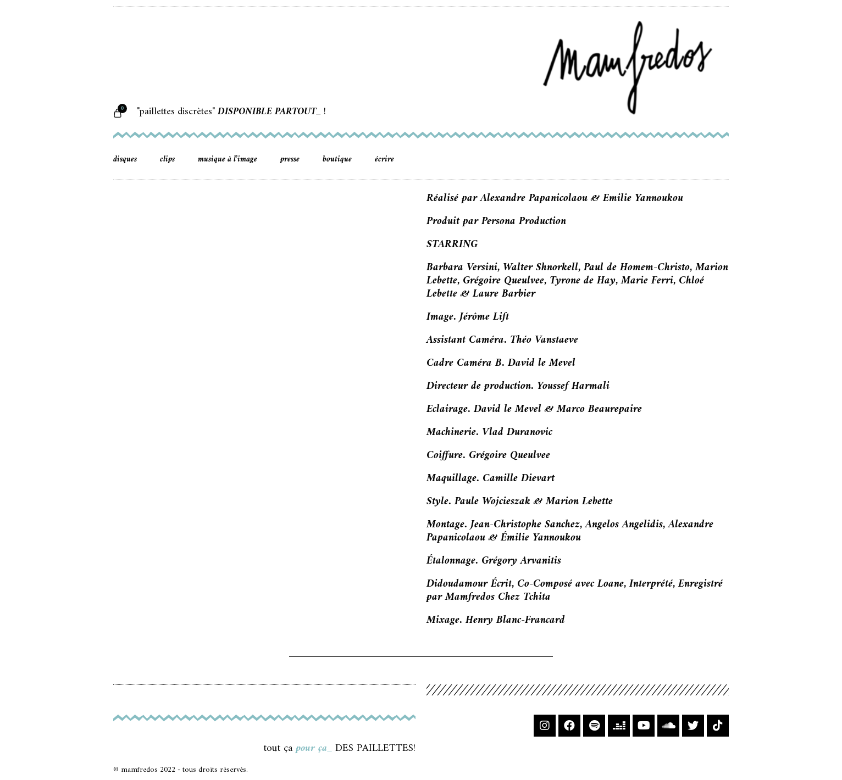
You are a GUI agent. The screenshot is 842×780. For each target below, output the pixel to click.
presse (290, 159)
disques (125, 159)
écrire (384, 159)
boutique (337, 159)
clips (167, 159)
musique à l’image (227, 159)
